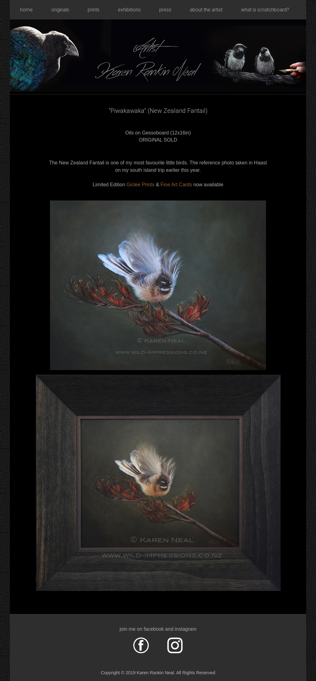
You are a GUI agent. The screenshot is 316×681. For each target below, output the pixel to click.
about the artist (206, 10)
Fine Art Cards (176, 184)
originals (60, 10)
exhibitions (129, 10)
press (165, 10)
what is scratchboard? (265, 10)
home (26, 10)
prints (93, 10)
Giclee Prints (141, 184)
